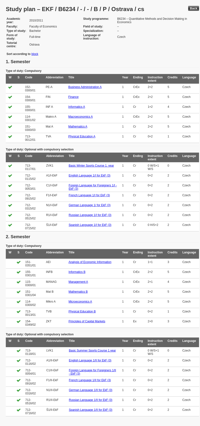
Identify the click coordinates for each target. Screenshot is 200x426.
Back (193, 8)
